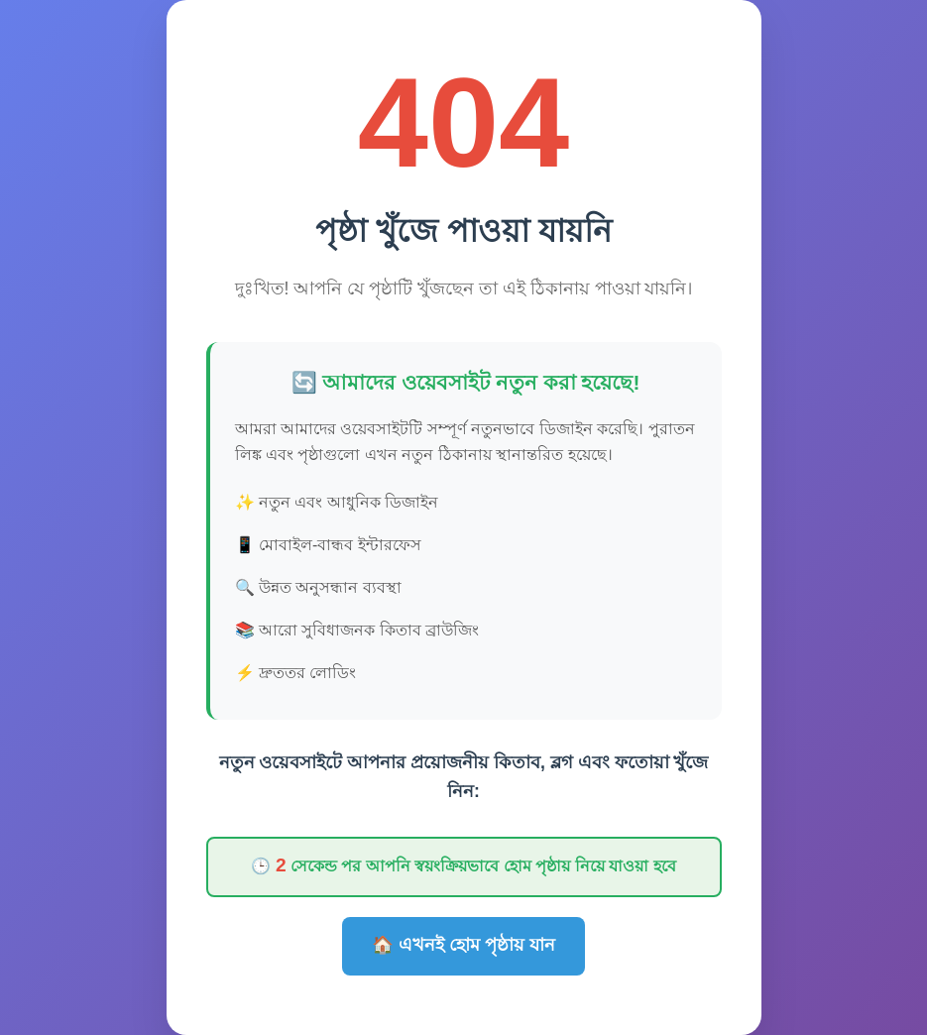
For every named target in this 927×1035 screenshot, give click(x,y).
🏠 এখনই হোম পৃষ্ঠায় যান (463, 945)
